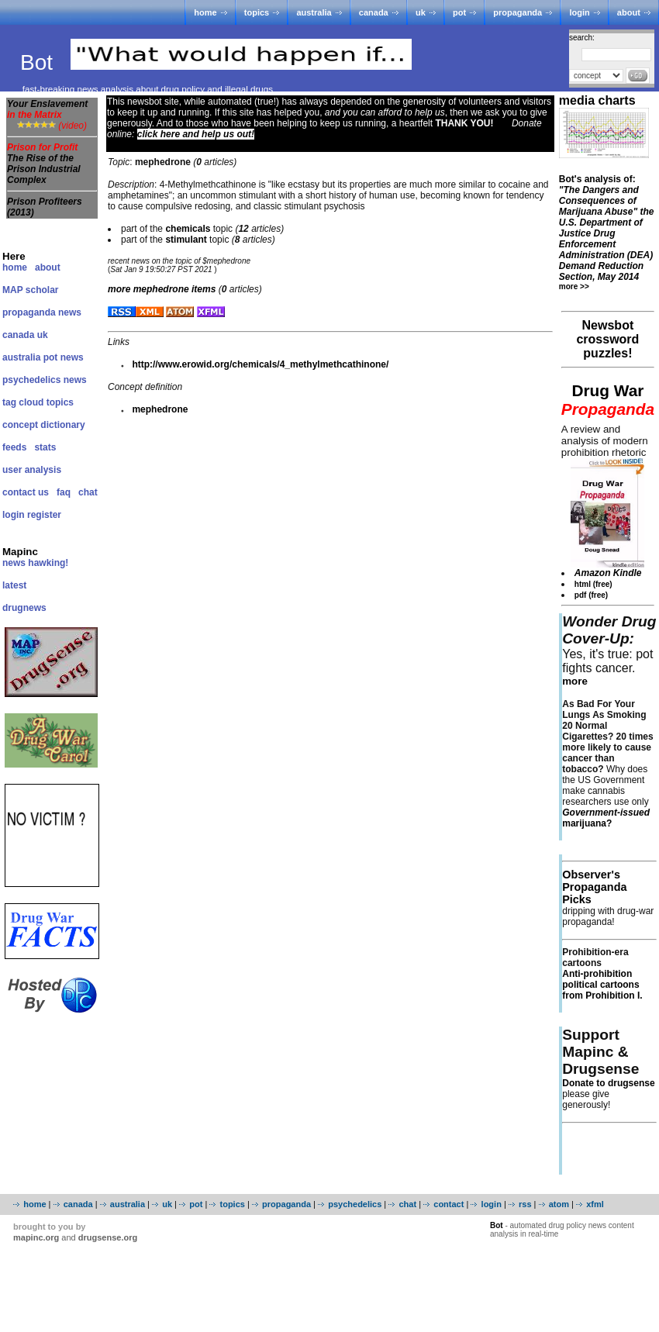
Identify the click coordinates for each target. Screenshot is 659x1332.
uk (421, 12)
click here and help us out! (195, 134)
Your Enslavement (47, 109)
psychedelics (354, 1204)
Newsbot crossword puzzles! (607, 339)
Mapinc (20, 551)
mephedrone (160, 409)
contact (448, 1204)
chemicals (187, 228)
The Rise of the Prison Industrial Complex (44, 169)
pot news (63, 357)
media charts (597, 100)
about (628, 12)
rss (525, 1204)
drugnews (24, 607)
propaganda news (41, 312)
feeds (14, 447)
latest (14, 585)
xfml (595, 1204)
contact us (25, 492)
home (205, 12)
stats (45, 447)
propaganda (517, 12)
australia (313, 12)
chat (88, 492)
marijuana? (606, 818)
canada (373, 12)
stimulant (185, 239)
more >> (574, 286)
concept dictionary (43, 424)
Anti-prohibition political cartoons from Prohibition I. (602, 984)
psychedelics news (44, 379)
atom (559, 1204)
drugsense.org (107, 1237)
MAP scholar (30, 290)
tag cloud (22, 402)
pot (459, 12)
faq (64, 492)
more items (162, 289)
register (44, 514)
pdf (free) (591, 595)
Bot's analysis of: (606, 228)
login (579, 12)
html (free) (593, 584)
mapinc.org (36, 1237)
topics (256, 12)
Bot (39, 62)
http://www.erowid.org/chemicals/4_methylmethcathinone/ (260, 364)
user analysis (31, 469)
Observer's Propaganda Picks (594, 887)
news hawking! (35, 562)
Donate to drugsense (608, 1083)
